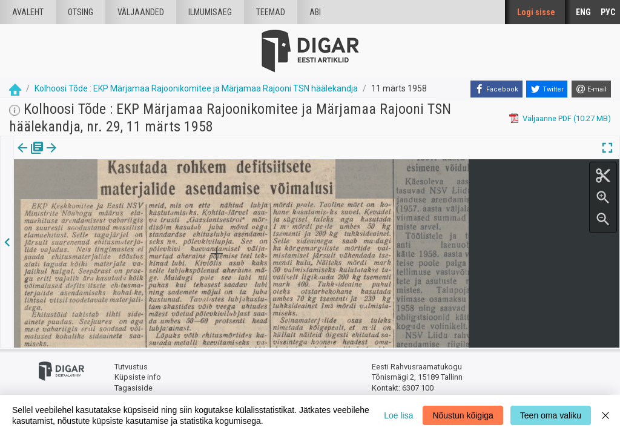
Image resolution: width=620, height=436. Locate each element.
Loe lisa (398, 415)
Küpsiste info (137, 377)
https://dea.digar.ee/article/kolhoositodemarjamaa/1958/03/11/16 (132, 204)
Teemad (270, 12)
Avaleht (28, 12)
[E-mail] (591, 89)
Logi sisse (536, 12)
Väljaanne (31, 156)
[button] (103, 156)
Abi (315, 12)
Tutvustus (131, 366)
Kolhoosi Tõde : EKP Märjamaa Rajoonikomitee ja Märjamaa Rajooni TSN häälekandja (196, 88)
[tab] (30, 156)
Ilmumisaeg (210, 12)
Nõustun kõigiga (462, 415)
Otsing (80, 12)
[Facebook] (496, 89)
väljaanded (140, 12)
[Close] (605, 415)
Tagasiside (133, 387)
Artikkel (84, 156)
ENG (583, 12)
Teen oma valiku (550, 415)
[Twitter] (546, 89)
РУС (608, 12)
